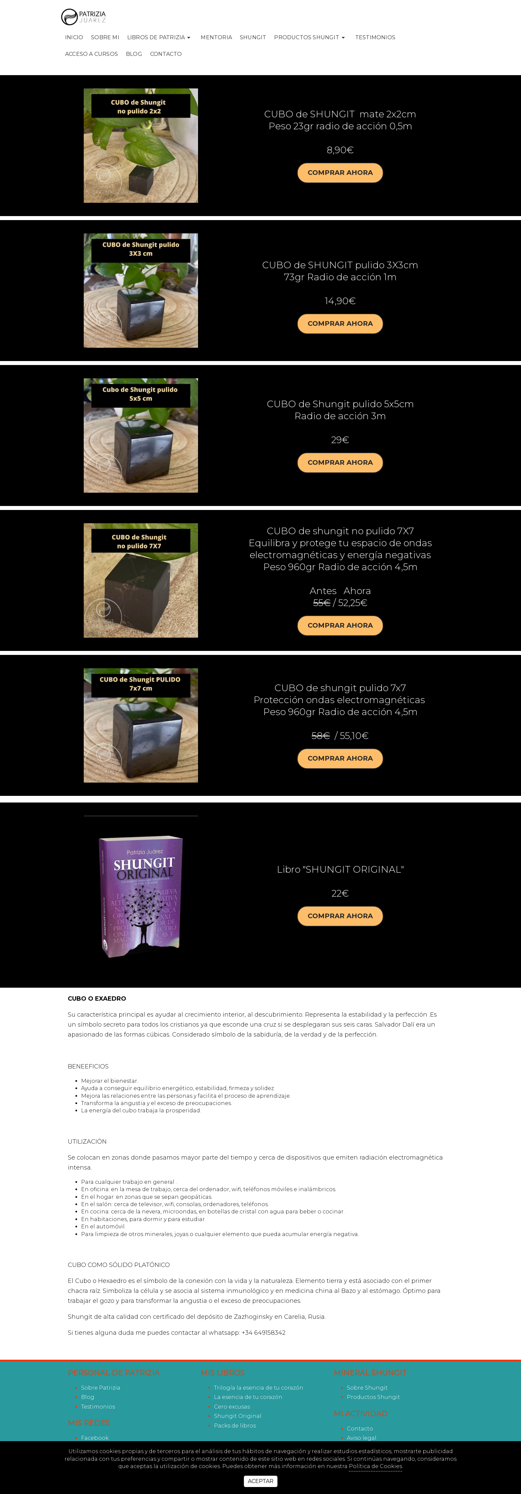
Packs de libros (235, 1426)
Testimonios (375, 37)
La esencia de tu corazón (248, 1397)
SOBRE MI (105, 37)
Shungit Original (237, 1416)
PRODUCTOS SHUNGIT (310, 38)
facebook (95, 1438)
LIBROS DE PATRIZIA (160, 38)
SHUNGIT (253, 37)
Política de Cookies (375, 1466)
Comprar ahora (340, 173)
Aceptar (260, 1481)
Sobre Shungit (367, 1388)
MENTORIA (216, 37)
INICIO (74, 37)
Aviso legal (361, 1438)
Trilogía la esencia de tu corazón (258, 1388)
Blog (134, 54)
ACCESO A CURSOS (91, 54)
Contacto (166, 54)
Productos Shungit (373, 1397)
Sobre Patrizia (100, 1388)
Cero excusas (232, 1407)
